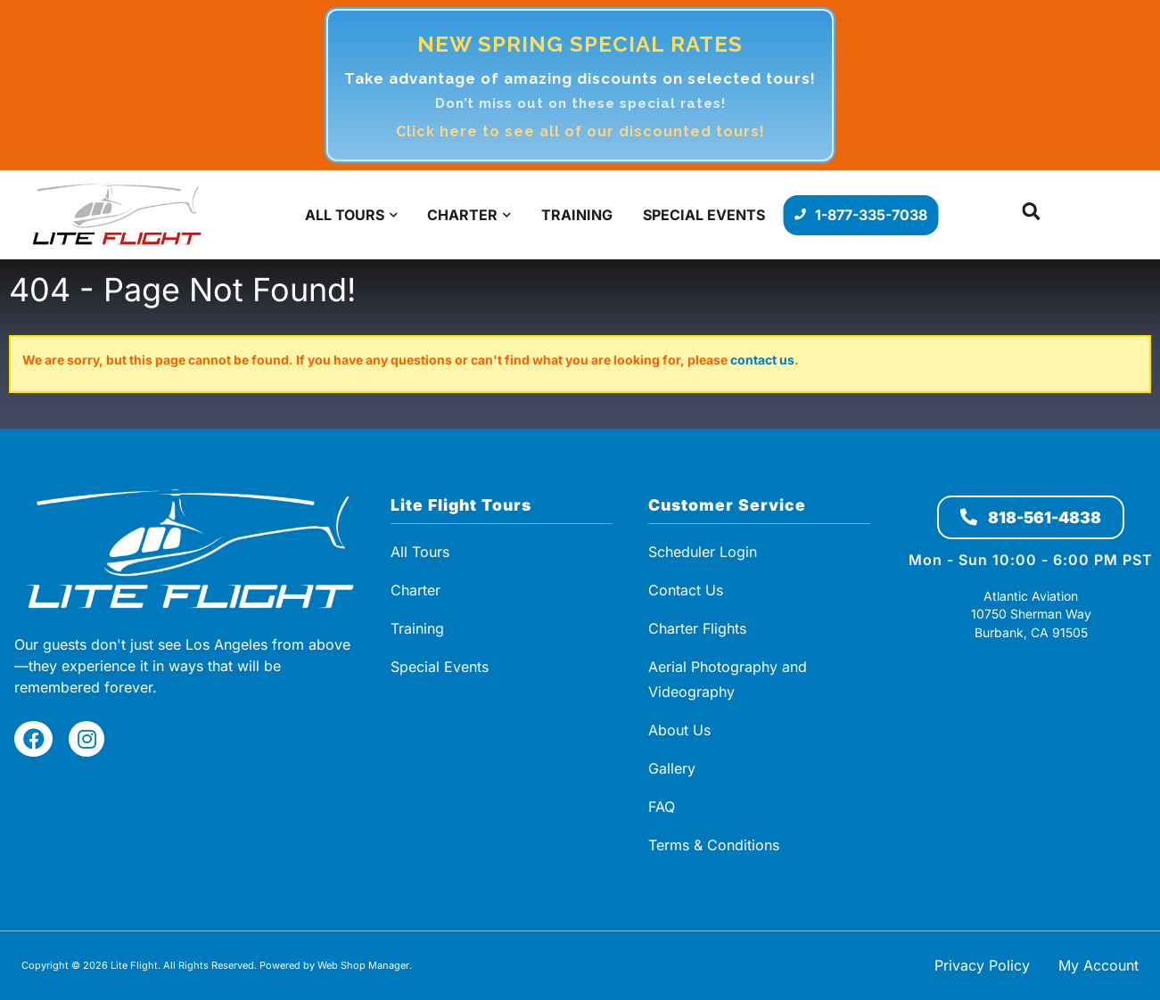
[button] (1031, 215)
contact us (762, 359)
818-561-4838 (1030, 517)
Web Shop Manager (363, 965)
